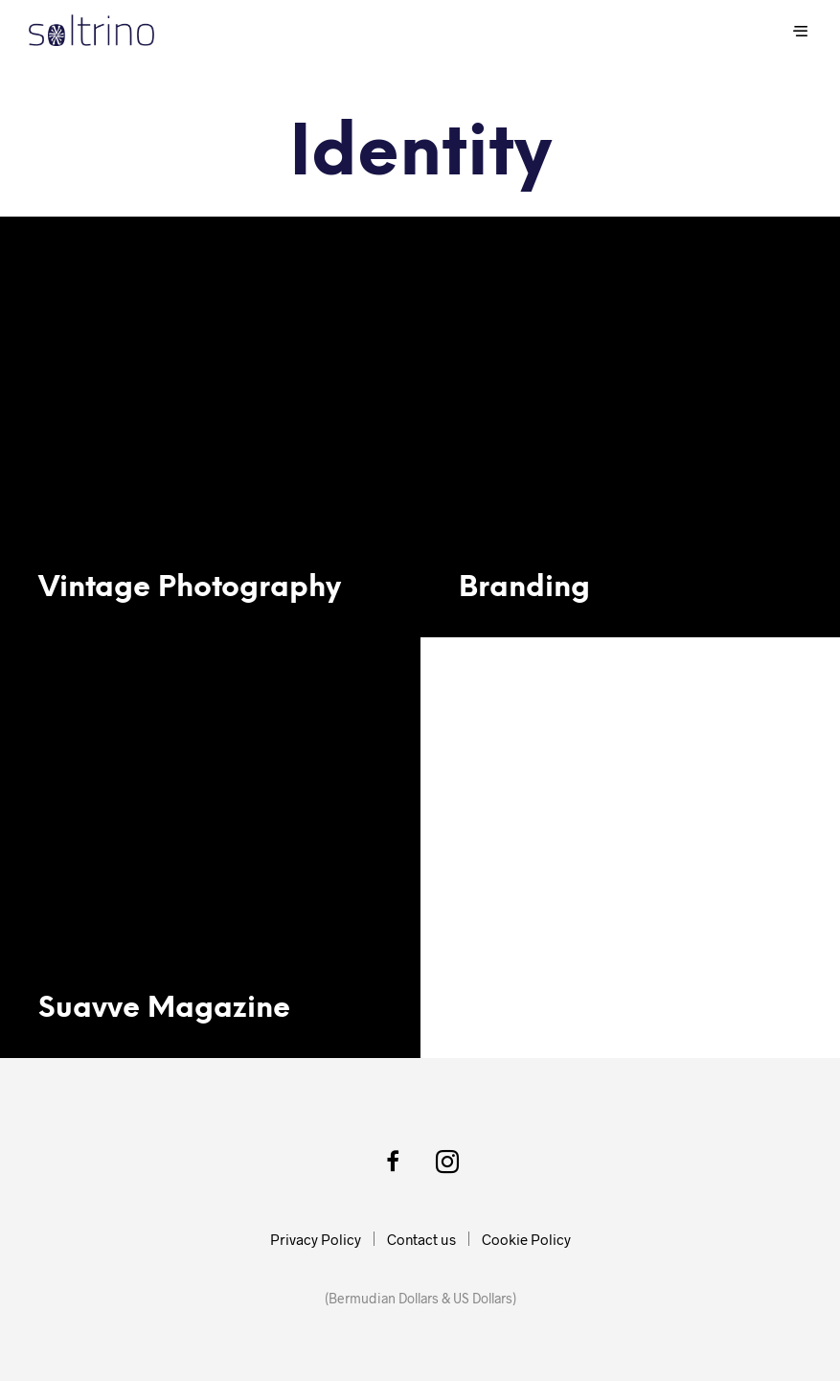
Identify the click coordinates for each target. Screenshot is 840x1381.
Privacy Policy (315, 1239)
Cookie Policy (526, 1239)
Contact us (421, 1239)
